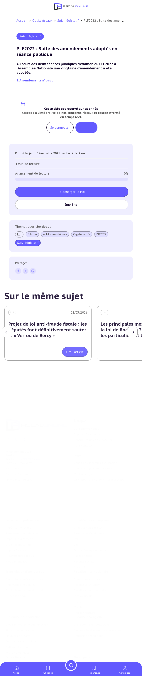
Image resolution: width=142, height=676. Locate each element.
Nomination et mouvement (91, 653)
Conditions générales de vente (93, 459)
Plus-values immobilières (22, 516)
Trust (77, 586)
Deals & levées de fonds (89, 659)
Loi (19, 234)
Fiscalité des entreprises (91, 503)
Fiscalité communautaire (90, 575)
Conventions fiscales (87, 564)
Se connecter (60, 127)
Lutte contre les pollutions (91, 611)
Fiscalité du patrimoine (22, 503)
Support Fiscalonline (87, 420)
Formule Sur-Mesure (19, 470)
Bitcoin (32, 234)
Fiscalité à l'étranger (87, 569)
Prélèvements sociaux (20, 539)
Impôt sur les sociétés (88, 511)
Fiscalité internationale (91, 556)
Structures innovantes (20, 617)
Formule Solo (14, 459)
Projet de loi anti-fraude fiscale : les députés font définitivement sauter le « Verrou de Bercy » (47, 329)
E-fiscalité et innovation (23, 604)
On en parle (82, 646)
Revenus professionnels (89, 516)
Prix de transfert (84, 598)
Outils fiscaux (42, 20)
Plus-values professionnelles (24, 564)
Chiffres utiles (15, 653)
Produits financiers (18, 545)
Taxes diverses (83, 539)
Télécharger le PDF (72, 192)
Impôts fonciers (16, 533)
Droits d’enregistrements (90, 533)
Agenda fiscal (14, 659)
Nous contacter (84, 432)
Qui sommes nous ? (86, 415)
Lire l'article (75, 352)
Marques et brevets (18, 623)
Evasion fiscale (83, 581)
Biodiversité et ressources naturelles (97, 617)
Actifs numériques (55, 234)
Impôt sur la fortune (19, 522)
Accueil (21, 20)
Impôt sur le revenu (18, 511)
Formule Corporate (18, 465)
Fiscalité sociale (84, 545)
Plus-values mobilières (20, 569)
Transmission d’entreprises (25, 556)
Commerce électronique (21, 628)
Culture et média (17, 634)
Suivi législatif (68, 20)
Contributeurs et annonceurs (93, 426)
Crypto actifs (81, 234)
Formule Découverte (19, 453)
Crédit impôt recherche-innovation (28, 611)
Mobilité (79, 592)
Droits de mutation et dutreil (25, 575)
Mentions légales (85, 465)
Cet (76, 528)
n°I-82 (47, 80)
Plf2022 (101, 234)
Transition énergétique (88, 623)
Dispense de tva (16, 581)
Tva (76, 522)
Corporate (80, 550)
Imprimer (72, 204)
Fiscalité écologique (88, 604)
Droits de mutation (18, 528)
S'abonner (86, 127)
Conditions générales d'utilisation (95, 453)
